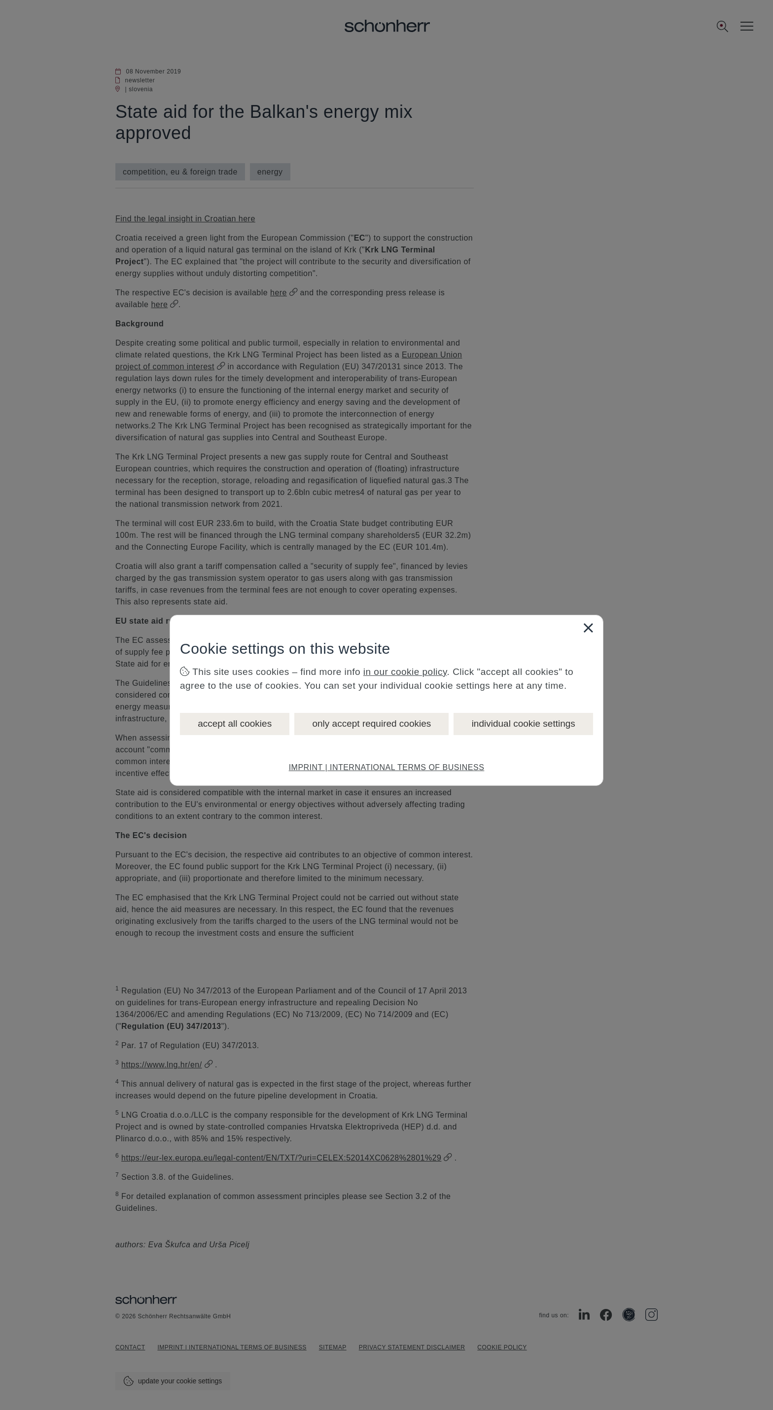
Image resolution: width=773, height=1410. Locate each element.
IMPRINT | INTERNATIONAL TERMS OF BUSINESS (387, 767)
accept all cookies (235, 723)
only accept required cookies (371, 723)
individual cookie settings (523, 723)
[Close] (588, 627)
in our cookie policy (405, 672)
